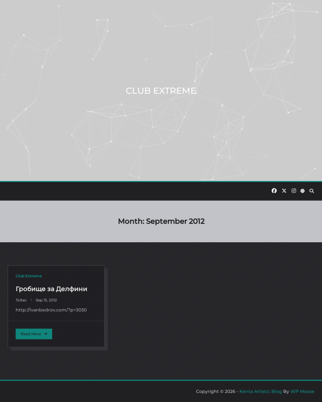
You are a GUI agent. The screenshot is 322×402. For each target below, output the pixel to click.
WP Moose (302, 391)
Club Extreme (29, 328)
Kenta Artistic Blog (260, 391)
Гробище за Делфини (51, 341)
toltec (21, 352)
